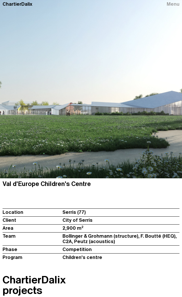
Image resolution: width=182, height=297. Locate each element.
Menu (173, 4)
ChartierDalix (17, 4)
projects (22, 290)
